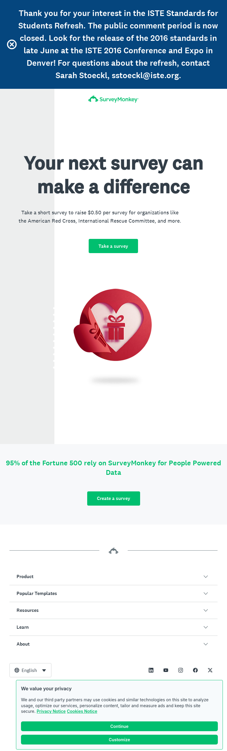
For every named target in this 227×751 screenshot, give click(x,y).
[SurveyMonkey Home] (113, 99)
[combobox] (30, 670)
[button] (113, 576)
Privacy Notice (51, 711)
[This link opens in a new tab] (151, 670)
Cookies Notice (82, 711)
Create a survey (113, 498)
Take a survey (113, 246)
